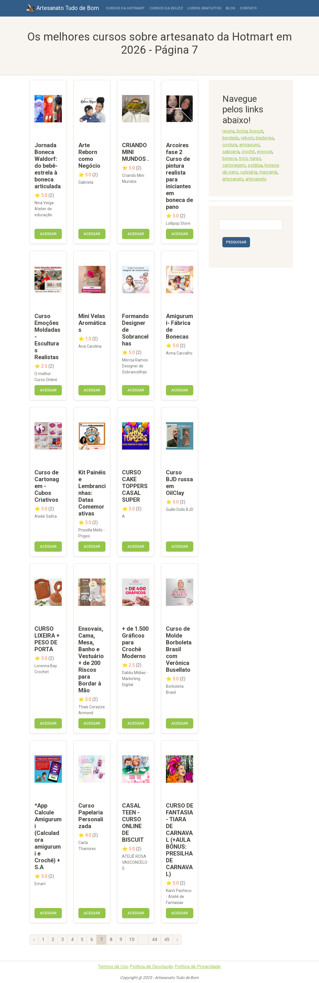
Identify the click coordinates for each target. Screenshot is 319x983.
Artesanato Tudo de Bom (62, 8)
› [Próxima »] (177, 939)
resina (228, 131)
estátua (255, 165)
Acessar (48, 234)
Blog (230, 8)
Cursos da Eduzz (166, 8)
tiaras (255, 158)
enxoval (264, 151)
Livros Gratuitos (204, 8)
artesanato (232, 179)
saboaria (230, 151)
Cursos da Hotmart (125, 8)
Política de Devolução (151, 966)
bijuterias (265, 138)
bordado (230, 138)
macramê (268, 172)
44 (154, 939)
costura (229, 144)
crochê (248, 151)
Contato (248, 8)
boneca (229, 158)
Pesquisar (236, 242)
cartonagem (234, 165)
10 (131, 939)
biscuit (256, 131)
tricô (243, 158)
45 (166, 939)
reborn (247, 138)
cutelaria (248, 172)
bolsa (242, 131)
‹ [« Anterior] (34, 939)
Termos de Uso (113, 966)
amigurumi (249, 144)
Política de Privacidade (197, 966)
